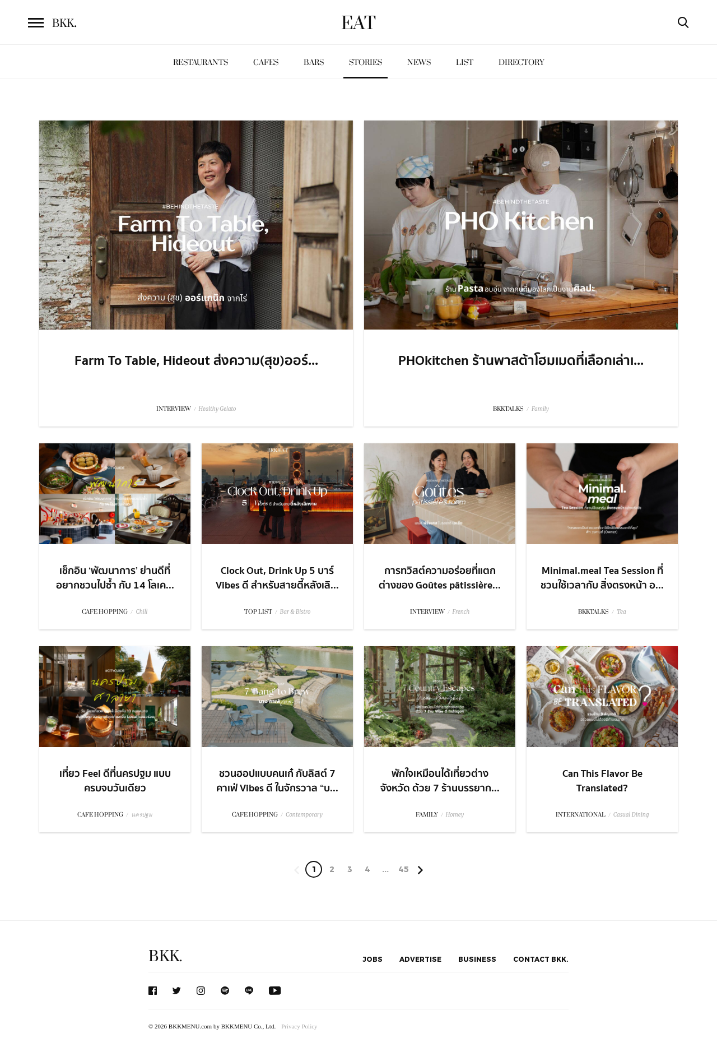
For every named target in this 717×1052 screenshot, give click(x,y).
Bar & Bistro (295, 611)
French (461, 611)
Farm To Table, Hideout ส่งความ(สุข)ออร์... (196, 361)
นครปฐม (141, 814)
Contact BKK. (541, 959)
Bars (314, 62)
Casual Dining (631, 814)
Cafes (265, 62)
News (419, 62)
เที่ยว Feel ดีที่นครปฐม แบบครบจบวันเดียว (115, 781)
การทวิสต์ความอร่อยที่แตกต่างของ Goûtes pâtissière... (440, 578)
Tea (621, 611)
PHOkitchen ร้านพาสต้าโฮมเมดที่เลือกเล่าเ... (521, 361)
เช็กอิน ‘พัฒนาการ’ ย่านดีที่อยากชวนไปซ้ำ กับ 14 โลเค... (115, 578)
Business (477, 959)
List (464, 62)
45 (403, 869)
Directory (521, 62)
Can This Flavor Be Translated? (602, 781)
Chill (141, 611)
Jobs (372, 959)
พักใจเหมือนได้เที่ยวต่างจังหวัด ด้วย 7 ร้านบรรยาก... (440, 781)
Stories (365, 62)
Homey (455, 814)
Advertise (420, 959)
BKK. (165, 956)
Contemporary (304, 814)
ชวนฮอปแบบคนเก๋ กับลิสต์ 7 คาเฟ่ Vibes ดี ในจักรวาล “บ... (277, 781)
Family (540, 409)
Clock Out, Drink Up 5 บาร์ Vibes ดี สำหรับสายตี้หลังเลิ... (277, 578)
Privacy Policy (299, 1026)
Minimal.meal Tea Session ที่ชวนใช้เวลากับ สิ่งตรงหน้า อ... (602, 578)
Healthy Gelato (217, 409)
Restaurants (200, 62)
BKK (64, 23)
